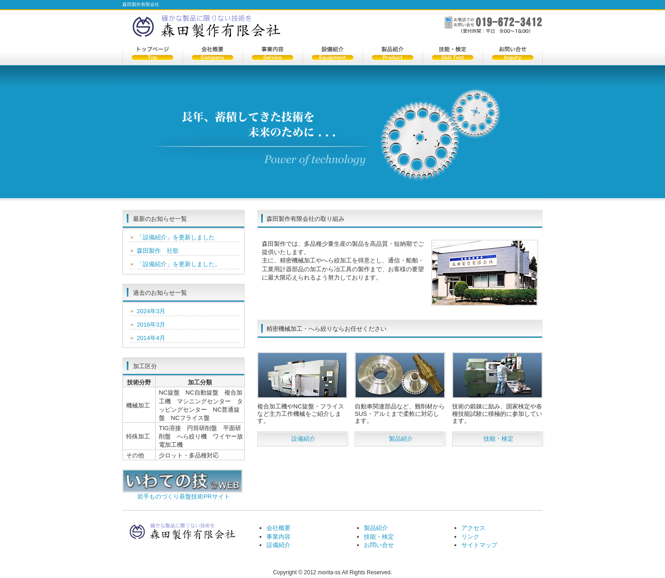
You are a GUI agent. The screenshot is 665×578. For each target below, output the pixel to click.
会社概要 (212, 54)
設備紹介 (332, 54)
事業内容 (272, 54)
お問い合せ (513, 54)
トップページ (152, 54)
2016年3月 (151, 324)
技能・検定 (453, 54)
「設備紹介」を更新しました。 (179, 264)
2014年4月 (151, 338)
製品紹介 (393, 54)
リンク (470, 536)
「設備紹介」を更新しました (176, 237)
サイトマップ (479, 544)
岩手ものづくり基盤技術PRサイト (183, 496)
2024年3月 (151, 311)
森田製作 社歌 (158, 250)
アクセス (473, 527)
